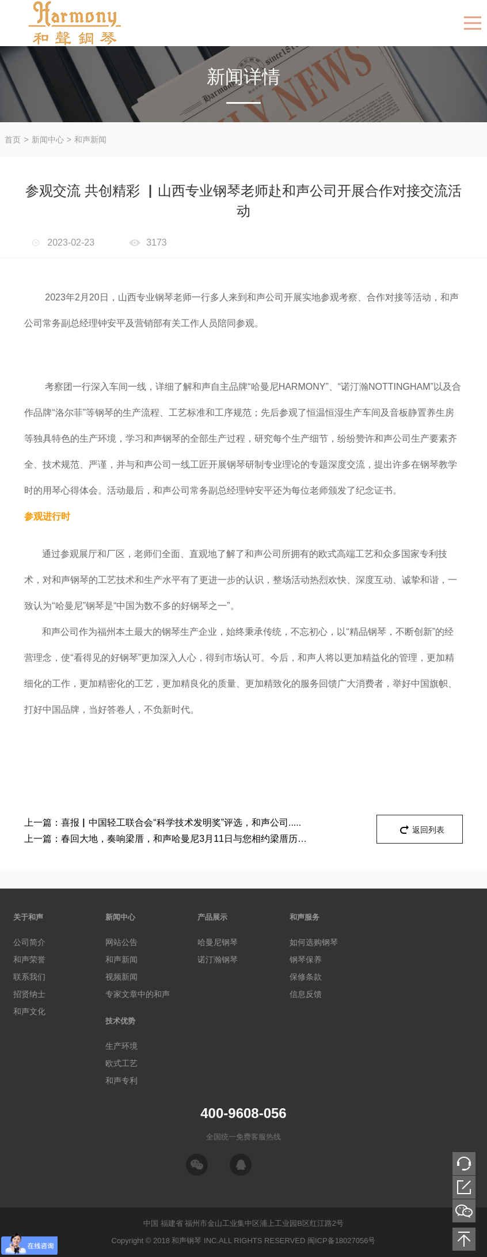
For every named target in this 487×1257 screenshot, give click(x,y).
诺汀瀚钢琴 (217, 959)
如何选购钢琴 (314, 942)
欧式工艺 (121, 1063)
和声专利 (121, 1080)
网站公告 (121, 942)
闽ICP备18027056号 (341, 1240)
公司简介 (29, 942)
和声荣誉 (29, 959)
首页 (13, 139)
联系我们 (29, 976)
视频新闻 (121, 976)
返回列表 (428, 829)
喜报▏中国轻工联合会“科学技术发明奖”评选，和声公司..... (162, 823)
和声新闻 (90, 139)
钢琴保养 (306, 959)
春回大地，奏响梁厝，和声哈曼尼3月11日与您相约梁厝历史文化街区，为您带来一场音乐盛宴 (168, 839)
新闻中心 (48, 139)
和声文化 (29, 1011)
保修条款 (306, 976)
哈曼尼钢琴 (217, 942)
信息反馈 (306, 994)
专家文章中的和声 (137, 994)
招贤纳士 (29, 994)
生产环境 (121, 1046)
